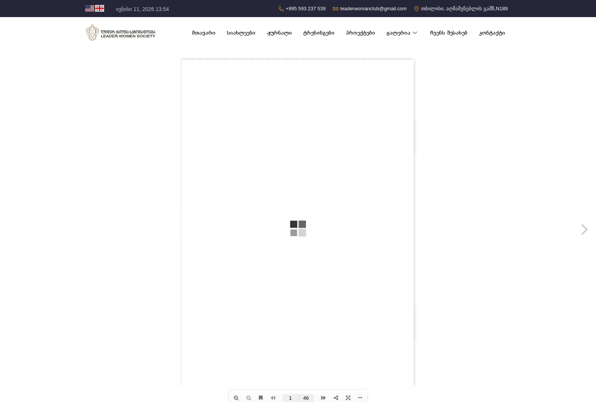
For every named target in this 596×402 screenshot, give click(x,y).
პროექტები (360, 33)
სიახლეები (241, 33)
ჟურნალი (279, 33)
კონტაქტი (492, 33)
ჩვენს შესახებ (449, 33)
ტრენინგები (318, 33)
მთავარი (204, 33)
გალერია (403, 33)
